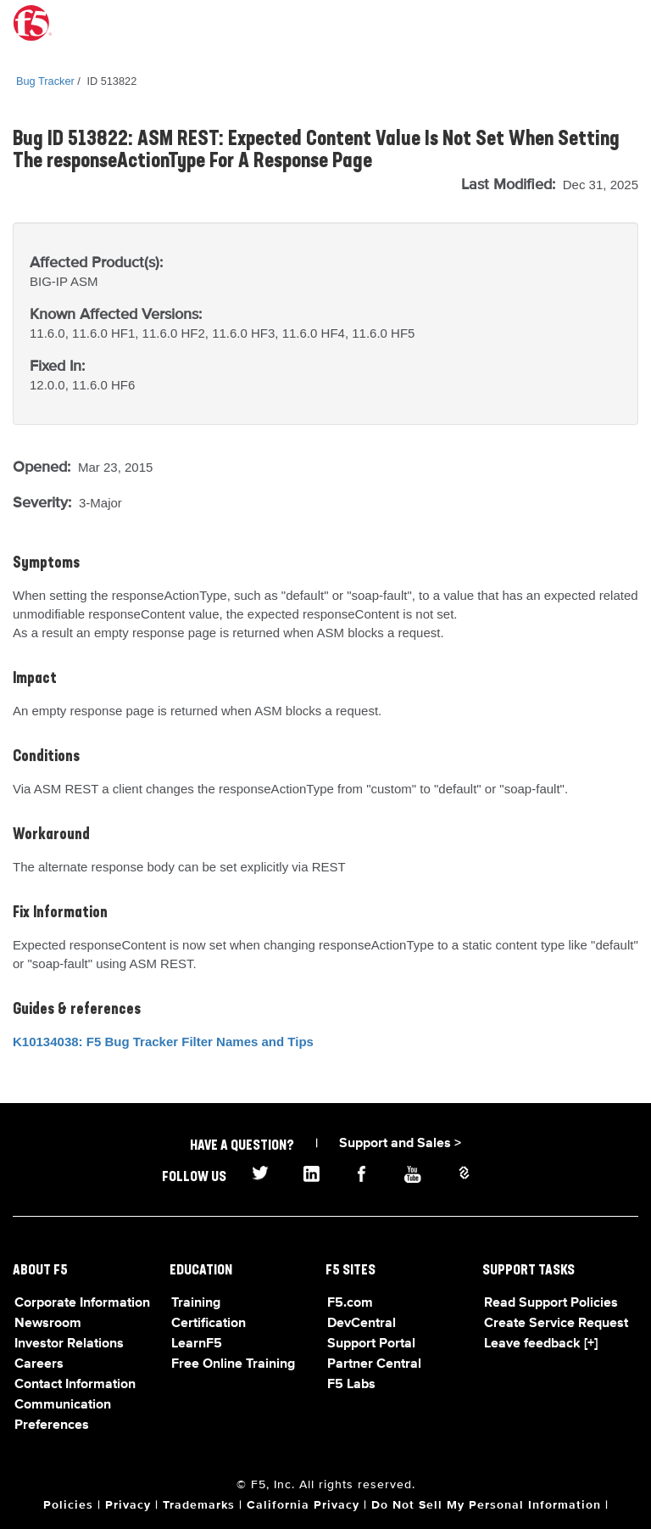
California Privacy (303, 1505)
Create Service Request (556, 1323)
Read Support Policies (551, 1303)
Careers (39, 1364)
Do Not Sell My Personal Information (486, 1505)
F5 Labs (351, 1385)
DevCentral (361, 1323)
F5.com (350, 1303)
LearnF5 (196, 1344)
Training (195, 1303)
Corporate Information (82, 1303)
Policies (68, 1505)
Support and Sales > (400, 1144)
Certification (208, 1323)
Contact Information (75, 1385)
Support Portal (371, 1344)
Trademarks (199, 1505)
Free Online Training (233, 1364)
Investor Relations (69, 1344)
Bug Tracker (45, 81)
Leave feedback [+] (541, 1344)
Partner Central (374, 1364)
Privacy (128, 1505)
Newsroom (47, 1323)
